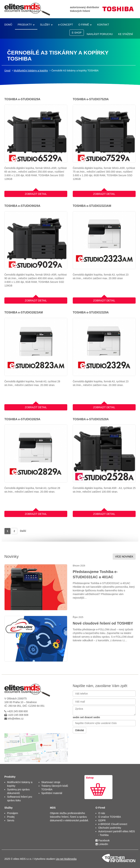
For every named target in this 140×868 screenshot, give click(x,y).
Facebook (103, 840)
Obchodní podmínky (109, 827)
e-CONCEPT (65, 24)
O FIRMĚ (83, 24)
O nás (101, 813)
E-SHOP (77, 32)
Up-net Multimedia (66, 858)
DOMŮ (8, 24)
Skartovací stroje (50, 782)
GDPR (102, 820)
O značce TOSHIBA (109, 816)
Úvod (7, 70)
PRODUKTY (25, 24)
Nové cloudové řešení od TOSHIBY (103, 623)
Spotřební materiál (51, 793)
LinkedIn (102, 844)
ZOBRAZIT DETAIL (36, 193)
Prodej (10, 816)
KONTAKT (103, 24)
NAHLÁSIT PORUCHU (100, 34)
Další (23, 530)
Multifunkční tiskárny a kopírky (31, 70)
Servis (10, 820)
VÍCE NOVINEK (124, 556)
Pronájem (12, 813)
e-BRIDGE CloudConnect (112, 824)
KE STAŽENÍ (125, 34)
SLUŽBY (45, 24)
